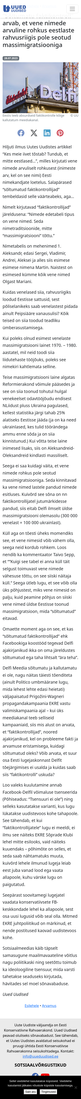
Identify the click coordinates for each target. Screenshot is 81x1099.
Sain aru (30, 1091)
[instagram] (60, 134)
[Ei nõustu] (75, 1087)
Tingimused (48, 1091)
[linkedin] (47, 134)
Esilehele (32, 1005)
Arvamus (49, 1005)
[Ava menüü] (72, 9)
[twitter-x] (34, 134)
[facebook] (21, 134)
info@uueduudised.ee (40, 1056)
